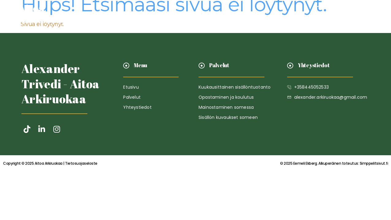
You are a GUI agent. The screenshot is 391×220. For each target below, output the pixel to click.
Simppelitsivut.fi (334, 163)
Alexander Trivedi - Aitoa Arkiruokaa (60, 84)
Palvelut (187, 14)
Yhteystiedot (229, 14)
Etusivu (154, 14)
